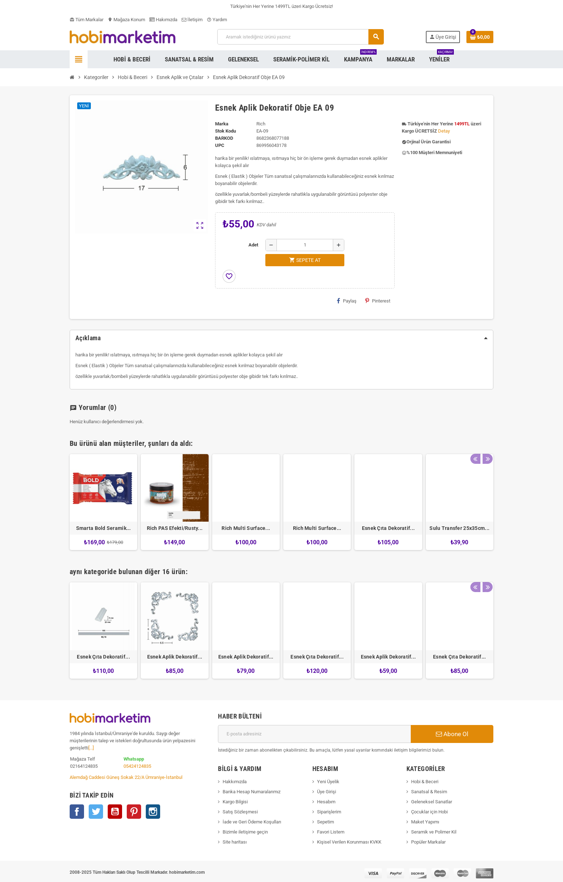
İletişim (192, 19)
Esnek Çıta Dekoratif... (388, 528)
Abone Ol (452, 734)
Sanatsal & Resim (429, 791)
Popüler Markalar (428, 842)
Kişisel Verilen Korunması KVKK (349, 842)
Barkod (224, 138)
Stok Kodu (225, 131)
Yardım (217, 19)
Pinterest (377, 301)
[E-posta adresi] (314, 734)
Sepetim (325, 822)
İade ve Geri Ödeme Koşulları (252, 822)
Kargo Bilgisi (235, 801)
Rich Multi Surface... (246, 528)
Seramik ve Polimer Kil (433, 832)
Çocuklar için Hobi (429, 811)
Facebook (77, 811)
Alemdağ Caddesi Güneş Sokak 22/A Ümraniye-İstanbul (126, 777)
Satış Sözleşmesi (240, 811)
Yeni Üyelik (328, 781)
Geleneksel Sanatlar (431, 801)
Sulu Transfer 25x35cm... (459, 528)
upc (219, 145)
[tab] (281, 338)
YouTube (115, 811)
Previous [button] (475, 441)
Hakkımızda (235, 781)
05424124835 (137, 766)
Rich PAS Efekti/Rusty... (175, 528)
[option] (103, 502)
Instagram (153, 811)
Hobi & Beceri (424, 781)
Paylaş (347, 301)
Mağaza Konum (126, 19)
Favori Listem (330, 832)
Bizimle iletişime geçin (245, 832)
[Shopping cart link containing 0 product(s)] (479, 37)
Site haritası (235, 842)
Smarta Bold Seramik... (103, 528)
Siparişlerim (329, 811)
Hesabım (326, 801)
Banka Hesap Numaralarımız (251, 791)
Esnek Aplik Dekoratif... (175, 657)
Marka (221, 123)
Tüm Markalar (86, 19)
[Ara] (300, 37)
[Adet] (304, 245)
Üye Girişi (326, 791)
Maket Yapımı (425, 822)
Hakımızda (163, 19)
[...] (91, 748)
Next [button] (486, 441)
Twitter (96, 811)
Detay (444, 131)
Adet (253, 245)
